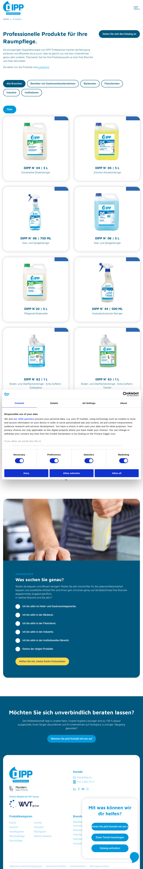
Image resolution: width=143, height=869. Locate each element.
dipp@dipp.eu (84, 777)
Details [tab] (54, 403)
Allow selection (71, 473)
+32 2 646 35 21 (86, 781)
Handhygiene (16, 831)
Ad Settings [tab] (88, 403)
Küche (12, 822)
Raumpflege (15, 840)
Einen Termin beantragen (110, 837)
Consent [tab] (19, 403)
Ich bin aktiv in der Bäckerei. (38, 614)
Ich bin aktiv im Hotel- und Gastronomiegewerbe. (49, 606)
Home (6, 19)
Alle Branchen (14, 83)
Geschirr (13, 827)
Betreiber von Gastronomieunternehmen (52, 83)
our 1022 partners (23, 419)
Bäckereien (90, 83)
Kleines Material (42, 836)
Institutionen (32, 92)
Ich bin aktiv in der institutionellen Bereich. (45, 640)
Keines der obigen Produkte (37, 648)
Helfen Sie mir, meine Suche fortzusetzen (42, 661)
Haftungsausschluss (99, 866)
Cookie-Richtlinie (78, 866)
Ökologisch (40, 831)
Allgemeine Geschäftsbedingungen (25, 866)
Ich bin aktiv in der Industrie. (38, 631)
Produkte (17, 19)
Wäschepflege (17, 836)
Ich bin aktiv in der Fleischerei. (39, 623)
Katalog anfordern (110, 848)
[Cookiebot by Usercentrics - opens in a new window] (125, 394)
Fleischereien (112, 83)
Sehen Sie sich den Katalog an (119, 33)
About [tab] (123, 403)
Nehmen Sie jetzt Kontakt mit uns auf (71, 738)
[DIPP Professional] (14, 8)
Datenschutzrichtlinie (56, 866)
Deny (26, 473)
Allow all (116, 473)
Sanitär (38, 822)
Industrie (11, 92)
